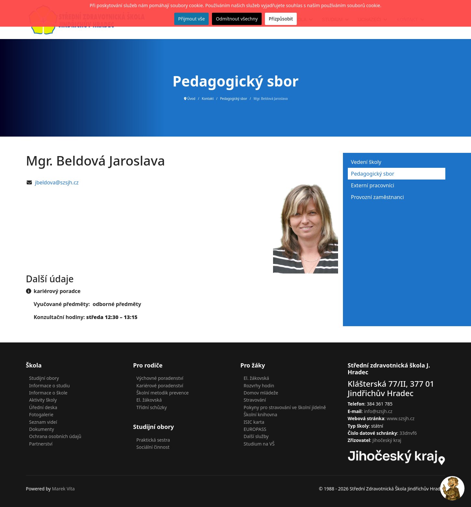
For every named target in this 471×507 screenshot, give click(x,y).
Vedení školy (366, 162)
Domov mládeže (261, 393)
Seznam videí (43, 422)
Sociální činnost (153, 447)
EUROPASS (255, 429)
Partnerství (41, 444)
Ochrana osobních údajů (55, 436)
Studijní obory (44, 378)
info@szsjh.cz (378, 411)
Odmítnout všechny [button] (237, 19)
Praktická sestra (153, 440)
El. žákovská (149, 400)
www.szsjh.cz (401, 418)
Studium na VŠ (259, 444)
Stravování (255, 400)
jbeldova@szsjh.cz (57, 182)
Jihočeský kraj (387, 440)
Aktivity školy (43, 400)
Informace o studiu (49, 385)
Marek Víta (63, 489)
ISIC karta (254, 422)
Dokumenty (41, 429)
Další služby (256, 436)
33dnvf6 (408, 433)
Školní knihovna (260, 414)
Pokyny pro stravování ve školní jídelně (285, 407)
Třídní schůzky (152, 407)
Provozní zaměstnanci (377, 197)
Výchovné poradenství (160, 378)
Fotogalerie (41, 414)
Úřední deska (43, 407)
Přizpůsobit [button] (281, 19)
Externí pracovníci (372, 185)
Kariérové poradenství (160, 385)
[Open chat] (452, 488)
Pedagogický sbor (372, 173)
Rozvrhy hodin (259, 385)
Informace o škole (48, 393)
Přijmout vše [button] (191, 19)
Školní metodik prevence (163, 393)
